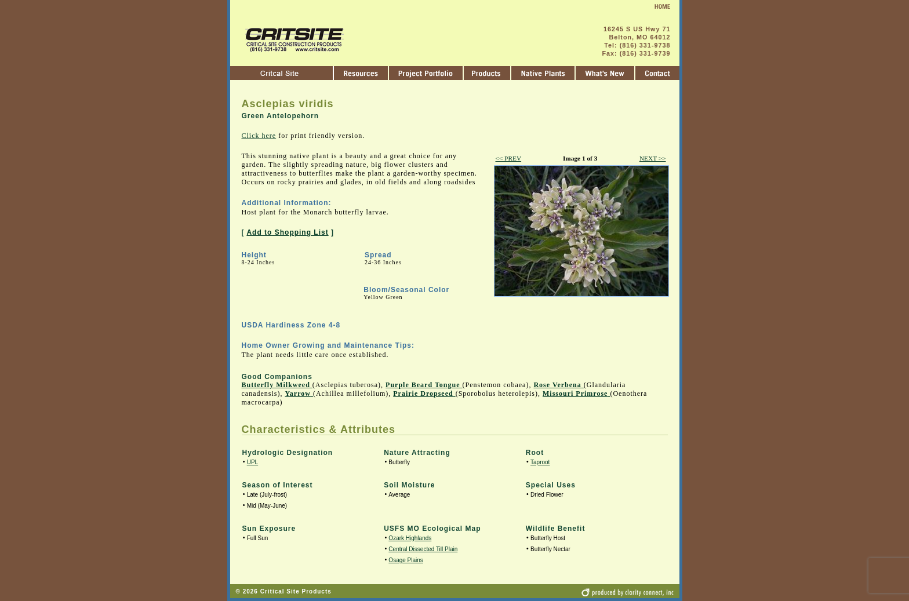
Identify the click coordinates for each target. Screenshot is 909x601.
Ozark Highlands (409, 538)
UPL (252, 462)
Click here (259, 136)
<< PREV (509, 158)
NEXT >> (652, 158)
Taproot (540, 462)
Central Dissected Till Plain (422, 549)
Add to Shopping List (287, 232)
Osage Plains (405, 560)
